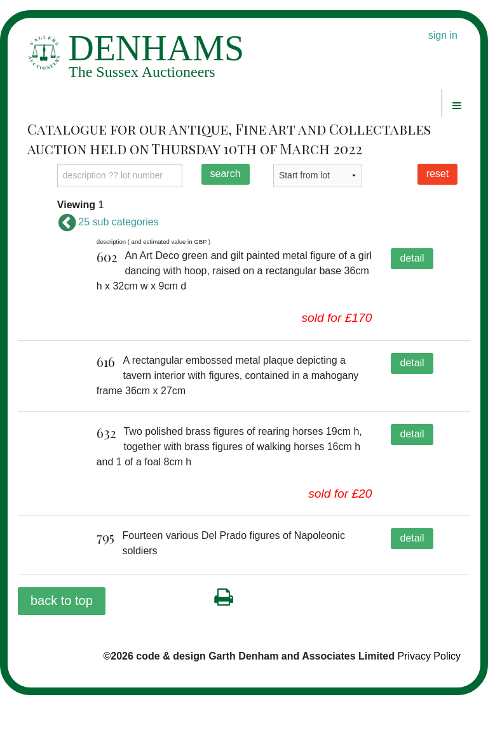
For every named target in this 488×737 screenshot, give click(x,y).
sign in (443, 35)
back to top (61, 643)
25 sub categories (108, 221)
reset (437, 173)
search (225, 173)
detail (412, 258)
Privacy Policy (429, 698)
